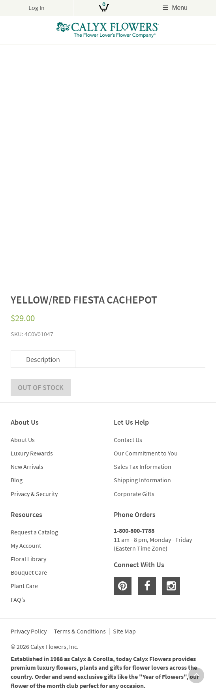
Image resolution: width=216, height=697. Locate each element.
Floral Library (28, 559)
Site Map (124, 631)
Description (43, 359)
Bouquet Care (29, 572)
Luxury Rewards (32, 453)
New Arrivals (27, 466)
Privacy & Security (34, 494)
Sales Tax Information (142, 466)
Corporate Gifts (134, 494)
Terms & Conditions (80, 631)
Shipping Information (142, 480)
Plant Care (24, 586)
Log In (36, 7)
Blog (17, 480)
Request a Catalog (34, 532)
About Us (23, 440)
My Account (26, 545)
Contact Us (128, 440)
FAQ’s (18, 599)
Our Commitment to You (146, 453)
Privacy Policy (29, 631)
